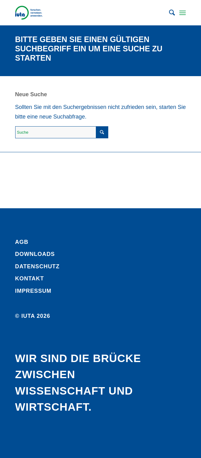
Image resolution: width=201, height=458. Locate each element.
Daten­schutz (37, 266)
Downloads (35, 254)
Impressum (33, 291)
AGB (22, 242)
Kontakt (29, 278)
